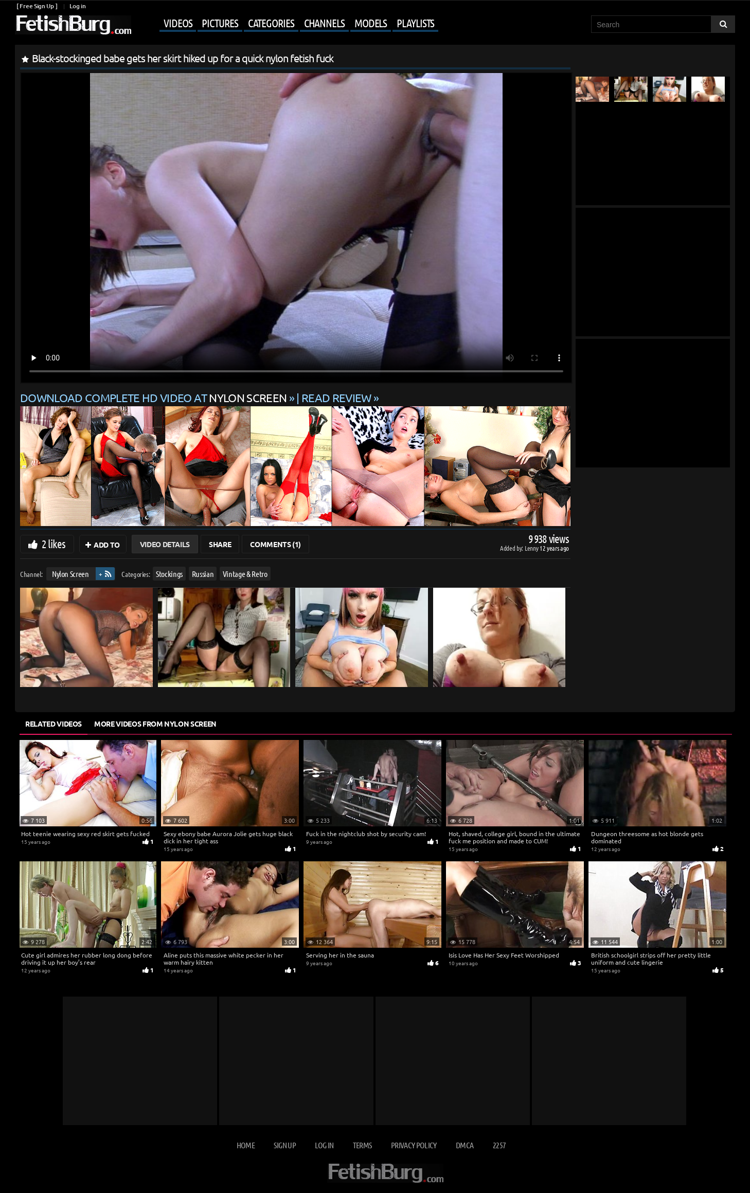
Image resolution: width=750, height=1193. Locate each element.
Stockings (169, 574)
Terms (362, 1145)
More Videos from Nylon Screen (155, 723)
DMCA (464, 1145)
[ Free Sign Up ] (36, 6)
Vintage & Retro (245, 574)
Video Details (165, 544)
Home (246, 1145)
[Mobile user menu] (286, 23)
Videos (178, 22)
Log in (77, 6)
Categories (271, 22)
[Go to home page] (73, 24)
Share (220, 544)
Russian (203, 574)
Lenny (532, 548)
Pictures (220, 22)
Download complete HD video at (154, 397)
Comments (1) (275, 544)
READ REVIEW (336, 397)
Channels (324, 22)
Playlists (415, 22)
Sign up (284, 1145)
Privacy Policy (414, 1145)
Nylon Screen (70, 574)
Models (370, 22)
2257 (499, 1145)
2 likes (53, 543)
